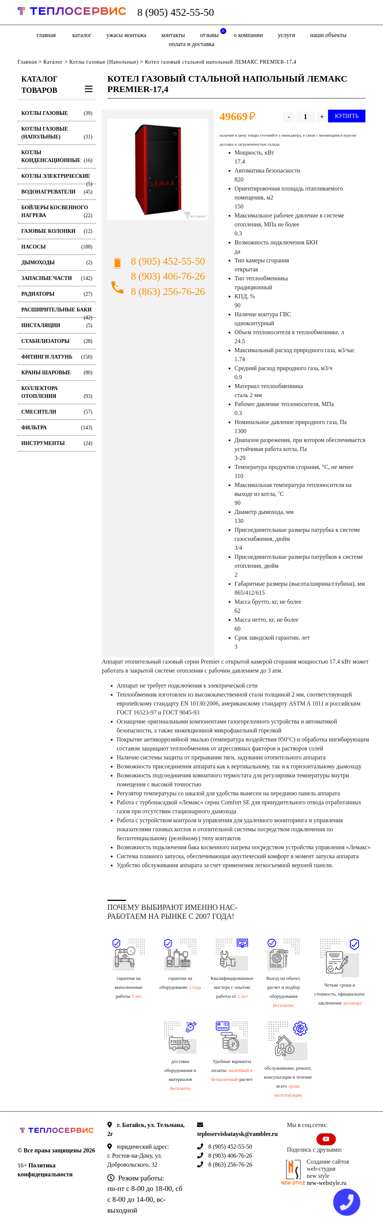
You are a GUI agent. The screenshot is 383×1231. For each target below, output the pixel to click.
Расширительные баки (56, 312)
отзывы (213, 33)
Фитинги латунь (56, 357)
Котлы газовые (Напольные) (103, 62)
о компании (248, 35)
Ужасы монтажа (126, 35)
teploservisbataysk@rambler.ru (237, 1134)
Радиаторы (56, 294)
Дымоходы (56, 262)
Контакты (173, 35)
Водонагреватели (56, 192)
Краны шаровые (56, 373)
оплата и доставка (191, 44)
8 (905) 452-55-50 (175, 12)
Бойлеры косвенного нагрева (56, 212)
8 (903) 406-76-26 (168, 276)
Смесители (56, 412)
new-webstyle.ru (326, 1183)
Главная (46, 35)
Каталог (81, 35)
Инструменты (56, 443)
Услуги (286, 35)
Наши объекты (328, 35)
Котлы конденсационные (56, 157)
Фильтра (56, 428)
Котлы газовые (56, 113)
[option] (157, 169)
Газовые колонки (56, 231)
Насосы (56, 247)
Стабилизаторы (56, 341)
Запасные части (56, 278)
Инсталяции (56, 325)
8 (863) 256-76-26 (168, 291)
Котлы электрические (56, 178)
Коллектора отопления (56, 393)
